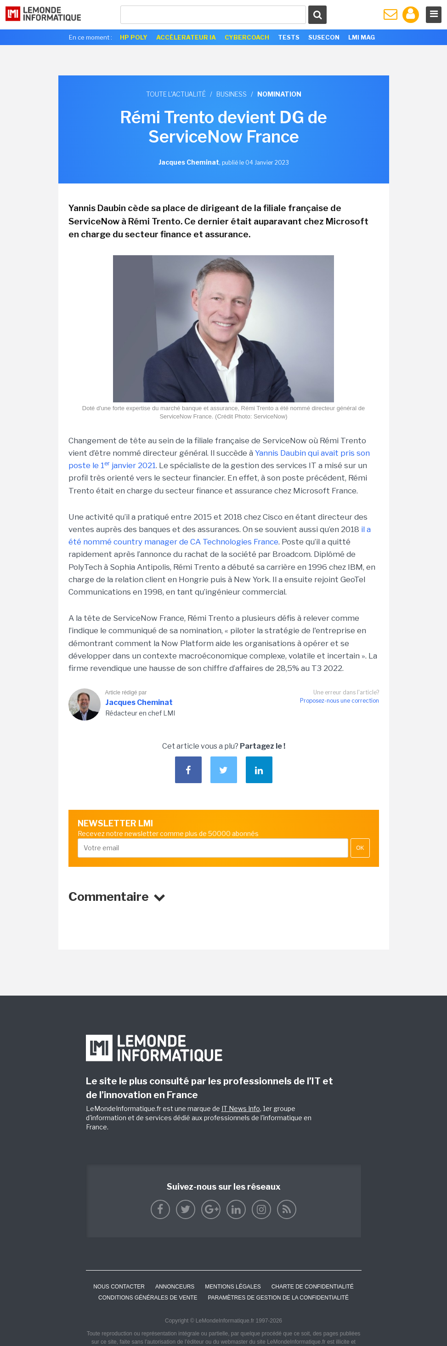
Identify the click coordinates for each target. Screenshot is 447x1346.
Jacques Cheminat (139, 702)
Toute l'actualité (176, 94)
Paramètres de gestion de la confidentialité (278, 1297)
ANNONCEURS (174, 1286)
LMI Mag (361, 37)
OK (360, 848)
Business (231, 94)
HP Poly (133, 37)
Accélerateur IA (186, 37)
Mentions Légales (232, 1286)
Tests (289, 37)
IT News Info (240, 1108)
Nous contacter (119, 1286)
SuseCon (323, 37)
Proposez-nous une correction (339, 700)
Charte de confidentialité (313, 1286)
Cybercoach (247, 37)
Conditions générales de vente (147, 1297)
